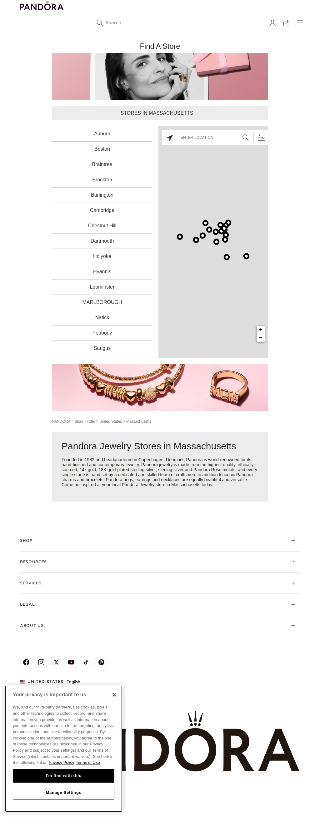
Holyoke (102, 256)
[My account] (272, 23)
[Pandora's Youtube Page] (71, 662)
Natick (102, 317)
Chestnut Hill (102, 225)
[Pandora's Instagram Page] (41, 662)
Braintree (102, 164)
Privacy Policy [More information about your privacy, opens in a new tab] (61, 762)
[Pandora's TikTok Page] (86, 662)
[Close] (114, 695)
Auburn (102, 133)
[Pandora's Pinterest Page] (101, 662)
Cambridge (102, 210)
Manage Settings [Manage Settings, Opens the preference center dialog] (63, 792)
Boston (102, 149)
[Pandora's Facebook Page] (26, 662)
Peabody (102, 332)
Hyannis (102, 271)
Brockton (102, 179)
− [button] (260, 338)
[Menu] (300, 23)
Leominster (102, 287)
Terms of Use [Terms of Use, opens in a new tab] (88, 762)
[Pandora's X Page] (56, 662)
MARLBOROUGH (102, 302)
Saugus (102, 348)
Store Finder (84, 421)
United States (110, 421)
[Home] (160, 741)
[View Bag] (286, 23)
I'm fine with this (64, 775)
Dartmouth (102, 241)
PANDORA (61, 421)
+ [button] (260, 330)
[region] (63, 748)
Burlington (102, 195)
